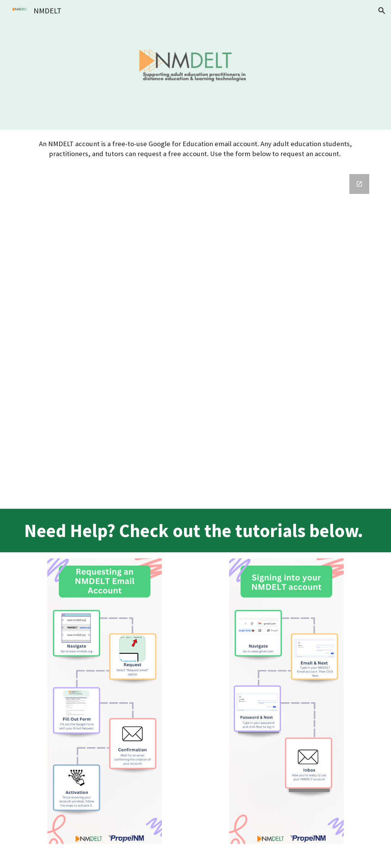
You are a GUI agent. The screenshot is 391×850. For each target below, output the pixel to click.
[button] (382, 11)
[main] (195, 149)
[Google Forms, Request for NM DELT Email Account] (195, 338)
